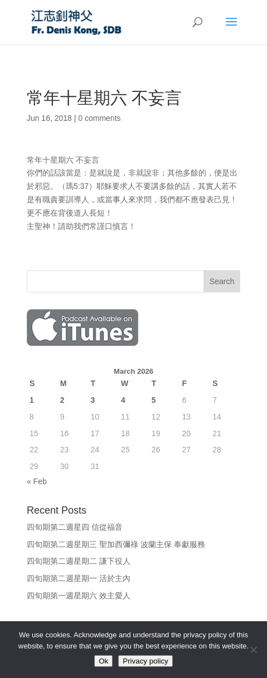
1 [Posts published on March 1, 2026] (32, 400)
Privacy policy (145, 661)
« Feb (37, 481)
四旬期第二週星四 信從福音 (75, 527)
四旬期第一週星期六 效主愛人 (78, 595)
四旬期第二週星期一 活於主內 (78, 578)
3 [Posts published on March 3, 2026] (92, 400)
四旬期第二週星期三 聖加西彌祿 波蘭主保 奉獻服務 (116, 544)
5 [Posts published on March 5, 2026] (154, 400)
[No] (253, 649)
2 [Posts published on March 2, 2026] (62, 400)
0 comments (99, 118)
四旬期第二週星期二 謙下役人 (78, 561)
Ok (103, 661)
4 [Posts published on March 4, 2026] (123, 400)
